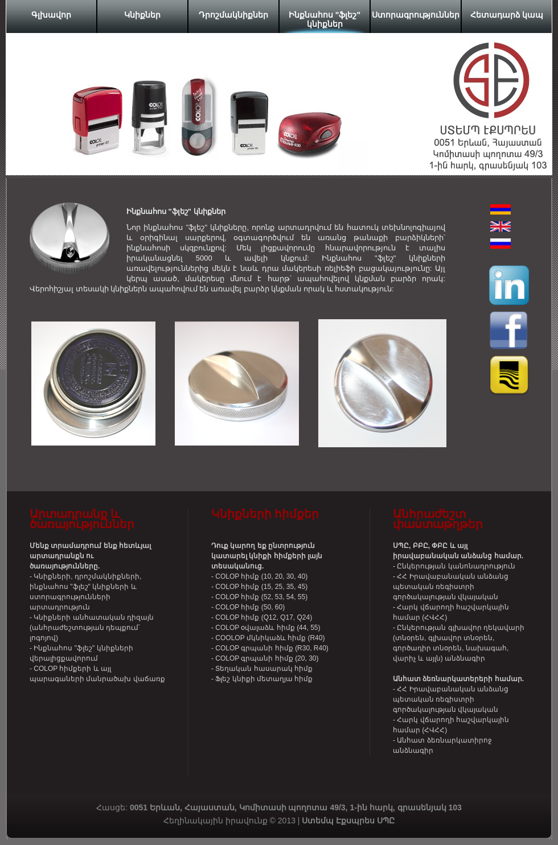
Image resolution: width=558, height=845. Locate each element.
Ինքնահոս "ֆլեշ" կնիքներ (324, 19)
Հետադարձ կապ (507, 14)
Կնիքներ (142, 14)
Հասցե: (213, 807)
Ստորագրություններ (415, 14)
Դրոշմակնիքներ (233, 14)
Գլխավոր (51, 14)
